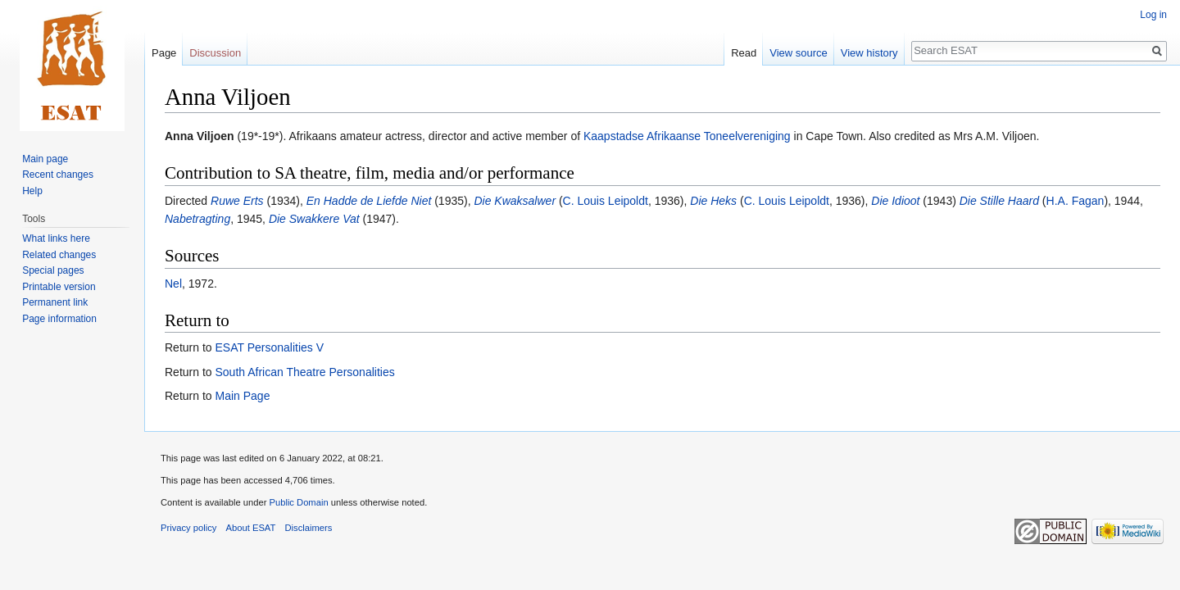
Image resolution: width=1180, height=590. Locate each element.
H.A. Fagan (1075, 200)
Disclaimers (309, 528)
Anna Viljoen (199, 136)
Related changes (59, 255)
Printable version (58, 287)
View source (798, 53)
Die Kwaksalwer (515, 200)
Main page (45, 159)
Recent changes (57, 174)
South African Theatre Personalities (304, 372)
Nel (173, 283)
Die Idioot (895, 200)
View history (869, 53)
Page (164, 53)
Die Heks (713, 200)
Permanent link (55, 302)
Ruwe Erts (237, 200)
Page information (59, 318)
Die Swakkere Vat (314, 218)
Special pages (53, 270)
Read (743, 53)
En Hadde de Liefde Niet (369, 200)
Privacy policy (188, 528)
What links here (56, 238)
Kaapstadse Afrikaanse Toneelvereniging (687, 136)
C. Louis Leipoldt (605, 200)
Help (32, 191)
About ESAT (251, 528)
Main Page (242, 395)
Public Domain (298, 502)
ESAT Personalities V (269, 347)
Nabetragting (197, 218)
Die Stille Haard (999, 200)
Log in (1153, 14)
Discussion (215, 53)
